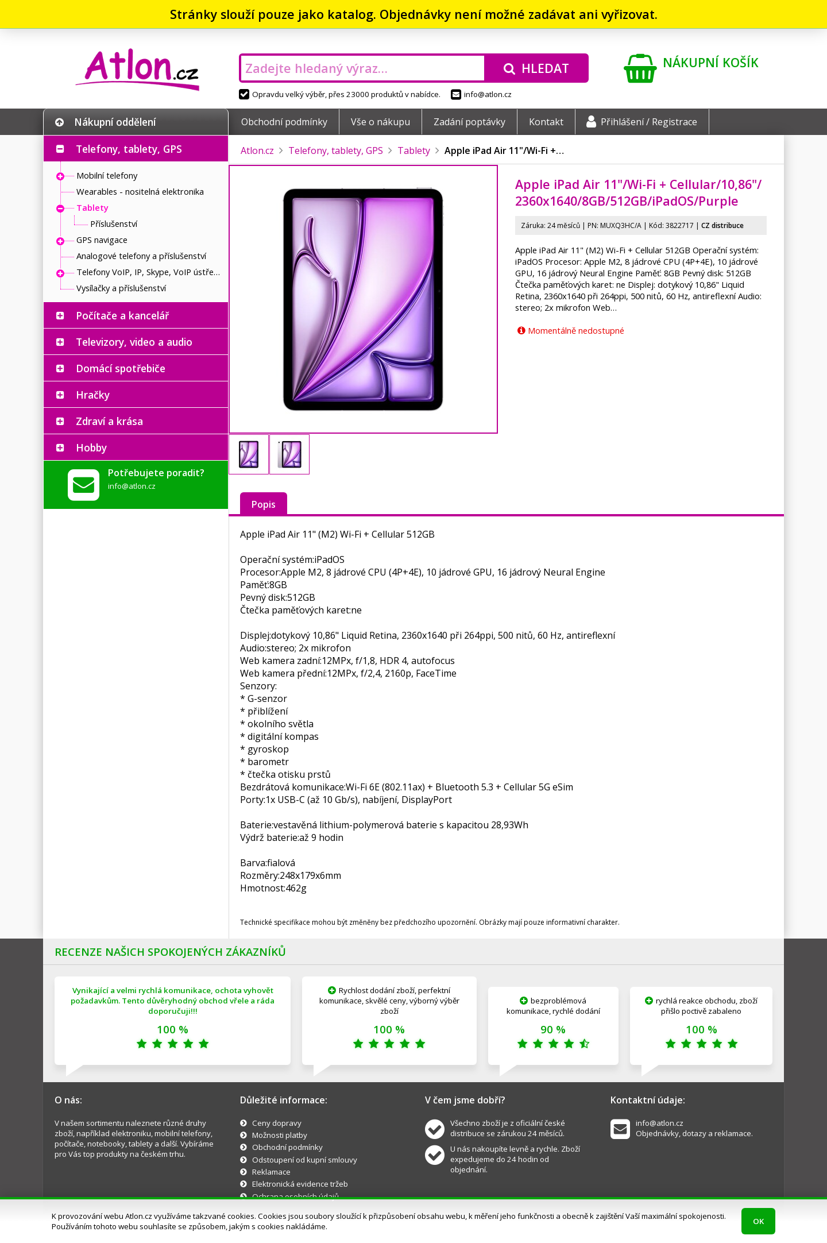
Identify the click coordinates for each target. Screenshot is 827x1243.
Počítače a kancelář (122, 315)
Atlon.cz (257, 150)
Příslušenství (113, 223)
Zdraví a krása (109, 421)
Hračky (93, 395)
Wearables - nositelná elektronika (140, 191)
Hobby (91, 447)
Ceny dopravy (277, 1123)
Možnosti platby (279, 1135)
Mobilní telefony (106, 175)
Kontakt (546, 121)
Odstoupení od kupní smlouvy (304, 1160)
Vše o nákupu (380, 121)
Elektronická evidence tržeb (300, 1184)
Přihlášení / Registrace (641, 121)
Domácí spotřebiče (120, 368)
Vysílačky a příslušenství (121, 288)
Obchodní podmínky (284, 121)
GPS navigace (101, 239)
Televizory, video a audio (134, 342)
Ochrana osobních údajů (295, 1196)
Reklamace (271, 1172)
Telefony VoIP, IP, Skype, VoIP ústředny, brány (149, 271)
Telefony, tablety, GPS (129, 149)
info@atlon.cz (481, 94)
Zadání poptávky (469, 121)
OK (758, 1221)
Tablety (92, 207)
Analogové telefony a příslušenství (141, 255)
